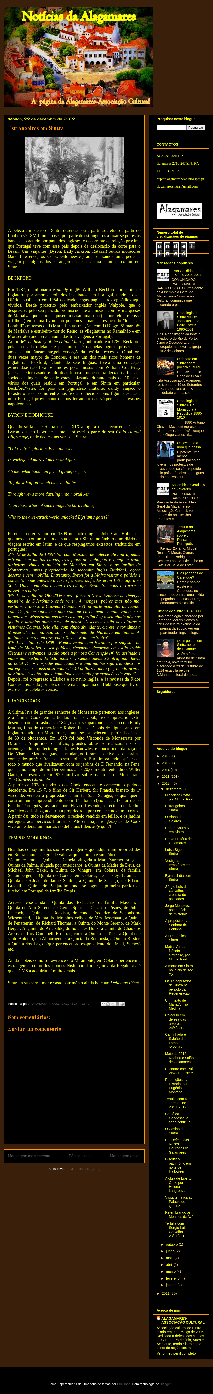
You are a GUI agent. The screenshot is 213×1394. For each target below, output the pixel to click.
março (171, 1271)
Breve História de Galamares (178, 841)
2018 (166, 756)
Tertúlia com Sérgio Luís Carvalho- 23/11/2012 (175, 1229)
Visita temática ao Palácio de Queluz (178, 1201)
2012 (166, 783)
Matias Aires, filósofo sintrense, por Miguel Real (177, 953)
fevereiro (173, 1278)
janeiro (171, 1285)
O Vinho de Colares (174, 819)
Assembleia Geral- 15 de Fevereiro (188, 487)
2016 (166, 763)
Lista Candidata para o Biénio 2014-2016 (188, 273)
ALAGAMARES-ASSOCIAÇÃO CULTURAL (183, 1320)
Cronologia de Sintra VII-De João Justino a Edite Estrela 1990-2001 (188, 321)
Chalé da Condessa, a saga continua (177, 1118)
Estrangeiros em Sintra (177, 808)
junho (170, 1251)
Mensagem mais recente (29, 1156)
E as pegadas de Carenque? (190, 575)
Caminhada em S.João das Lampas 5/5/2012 (177, 1040)
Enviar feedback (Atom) (83, 1169)
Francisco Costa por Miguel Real (179, 797)
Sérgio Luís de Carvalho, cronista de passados (176, 893)
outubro (172, 1244)
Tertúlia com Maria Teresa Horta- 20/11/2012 (179, 1103)
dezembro (174, 789)
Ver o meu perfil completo (176, 1353)
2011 (166, 1293)
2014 (166, 770)
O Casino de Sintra (175, 1131)
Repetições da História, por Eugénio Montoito (176, 1086)
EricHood (123, 1384)
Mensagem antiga (125, 1156)
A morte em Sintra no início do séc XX (179, 970)
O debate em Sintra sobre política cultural (188, 363)
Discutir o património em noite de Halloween (178, 1165)
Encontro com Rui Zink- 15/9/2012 (179, 1071)
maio (170, 1258)
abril (169, 1265)
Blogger (165, 1384)
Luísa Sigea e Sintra (175, 852)
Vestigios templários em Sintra (178, 865)
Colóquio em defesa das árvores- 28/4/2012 (175, 1021)
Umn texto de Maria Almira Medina (176, 1004)
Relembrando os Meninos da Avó (179, 1215)
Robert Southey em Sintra (177, 830)
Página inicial (80, 1156)
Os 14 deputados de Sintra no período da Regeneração (178, 987)
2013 (166, 776)
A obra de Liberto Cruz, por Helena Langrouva (178, 1184)
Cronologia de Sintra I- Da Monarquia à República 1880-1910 (189, 409)
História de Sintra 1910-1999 (179, 611)
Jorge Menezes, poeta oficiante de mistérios (178, 910)
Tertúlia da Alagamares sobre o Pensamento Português (187, 535)
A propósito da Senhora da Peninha (176, 925)
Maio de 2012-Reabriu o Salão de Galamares (179, 1058)
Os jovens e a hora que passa (189, 445)
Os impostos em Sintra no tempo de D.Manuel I (189, 645)
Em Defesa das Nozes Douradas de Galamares (177, 1146)
